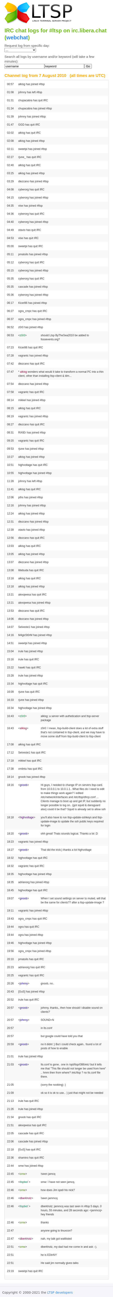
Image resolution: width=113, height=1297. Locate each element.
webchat (17, 37)
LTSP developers (60, 1292)
